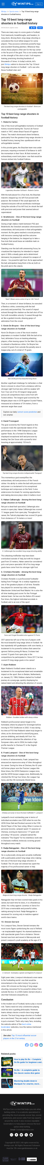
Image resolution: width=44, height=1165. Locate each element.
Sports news (14, 11)
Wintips (4, 11)
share (40, 28)
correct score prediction (27, 412)
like (32, 28)
